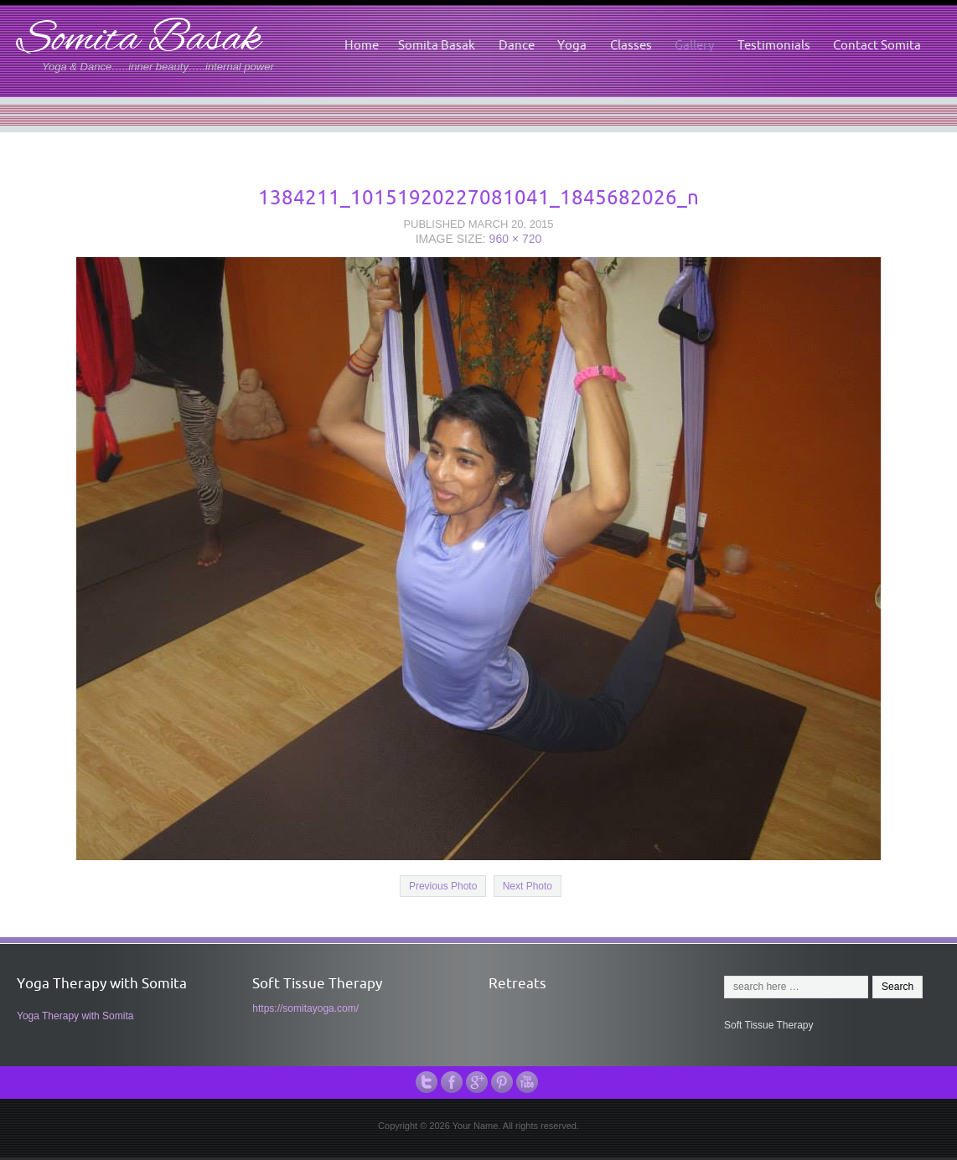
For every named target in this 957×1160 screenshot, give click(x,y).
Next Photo (527, 886)
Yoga (572, 45)
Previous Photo (443, 886)
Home (361, 45)
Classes (631, 45)
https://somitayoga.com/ (305, 1008)
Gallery (694, 45)
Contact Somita (877, 45)
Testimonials (773, 45)
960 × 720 (515, 238)
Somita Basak (139, 40)
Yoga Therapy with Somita (75, 1016)
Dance (517, 45)
